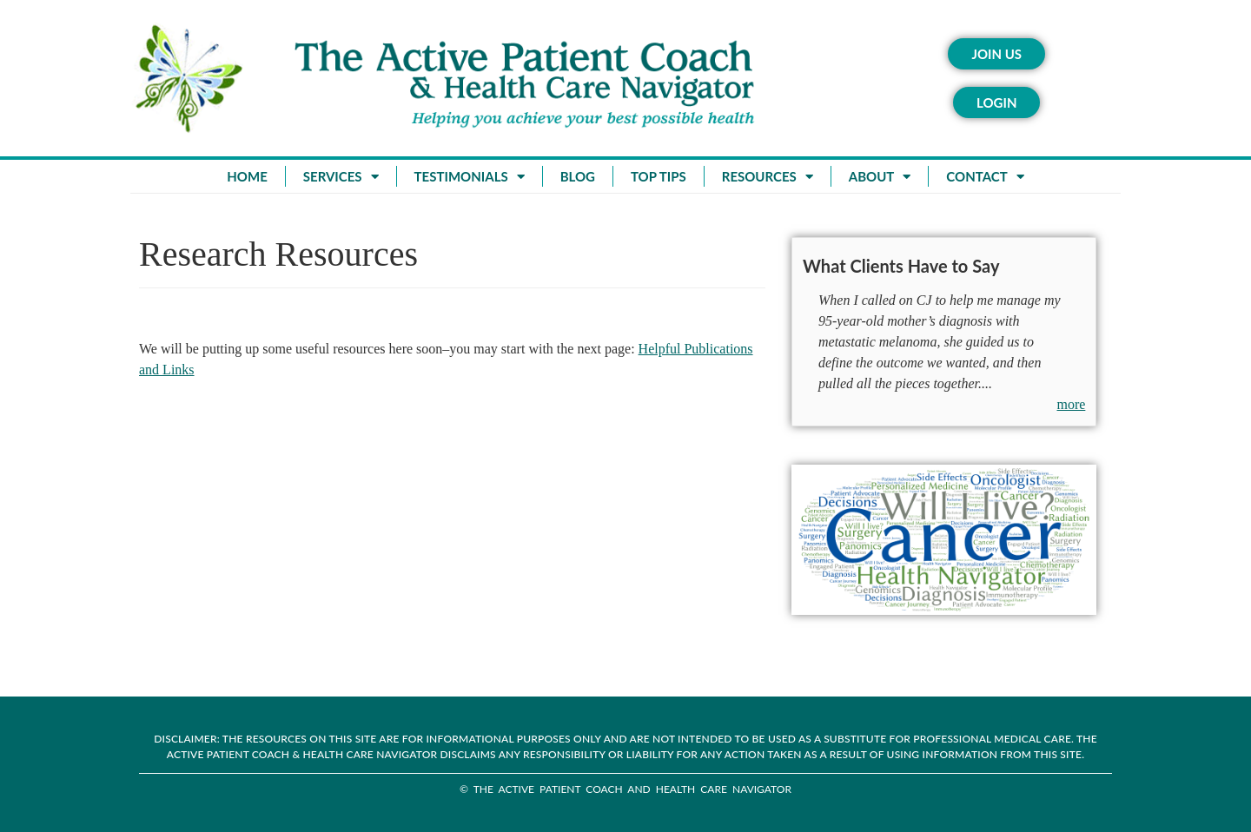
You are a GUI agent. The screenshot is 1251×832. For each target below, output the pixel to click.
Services (341, 177)
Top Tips (658, 176)
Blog (577, 176)
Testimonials (469, 177)
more (1071, 404)
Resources (767, 177)
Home (247, 176)
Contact (984, 177)
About (880, 177)
